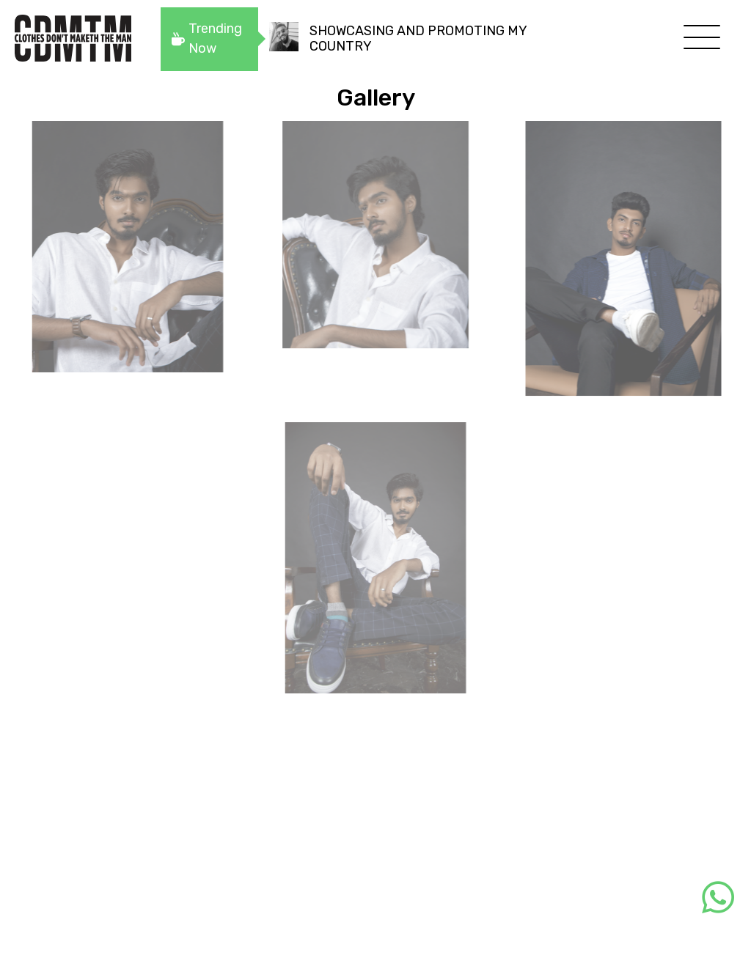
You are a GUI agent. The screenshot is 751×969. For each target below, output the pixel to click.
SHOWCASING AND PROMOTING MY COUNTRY (418, 39)
